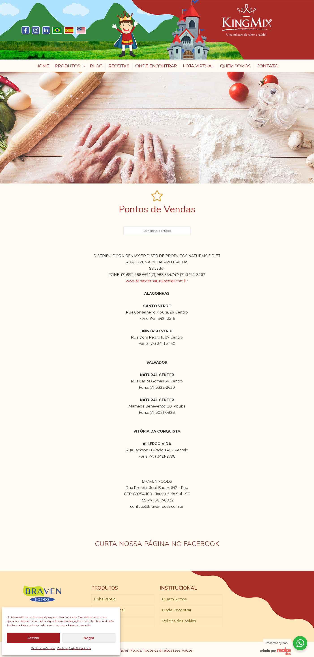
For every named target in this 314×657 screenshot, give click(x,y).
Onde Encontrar (176, 610)
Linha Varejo (105, 599)
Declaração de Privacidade (74, 648)
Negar (89, 638)
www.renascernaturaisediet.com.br (157, 281)
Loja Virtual (104, 621)
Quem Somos (174, 599)
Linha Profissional (109, 610)
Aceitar (33, 638)
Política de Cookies (43, 648)
